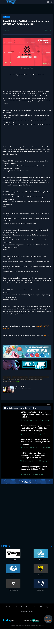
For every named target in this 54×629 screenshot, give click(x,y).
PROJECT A (26, 377)
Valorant (17, 381)
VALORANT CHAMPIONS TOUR (21, 379)
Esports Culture (13, 2)
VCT (13, 381)
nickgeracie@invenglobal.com (24, 388)
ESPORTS (9, 377)
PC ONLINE (20, 377)
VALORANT (11, 379)
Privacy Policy (44, 607)
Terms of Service (31, 607)
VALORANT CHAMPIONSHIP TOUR (35, 379)
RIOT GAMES (46, 377)
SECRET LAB (5, 379)
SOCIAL (27, 481)
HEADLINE (14, 377)
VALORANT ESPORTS (7, 381)
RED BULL (31, 377)
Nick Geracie (18, 386)
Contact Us (19, 607)
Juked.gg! (46, 335)
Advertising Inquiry (27, 611)
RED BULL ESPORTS (38, 377)
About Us (9, 607)
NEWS (4, 377)
